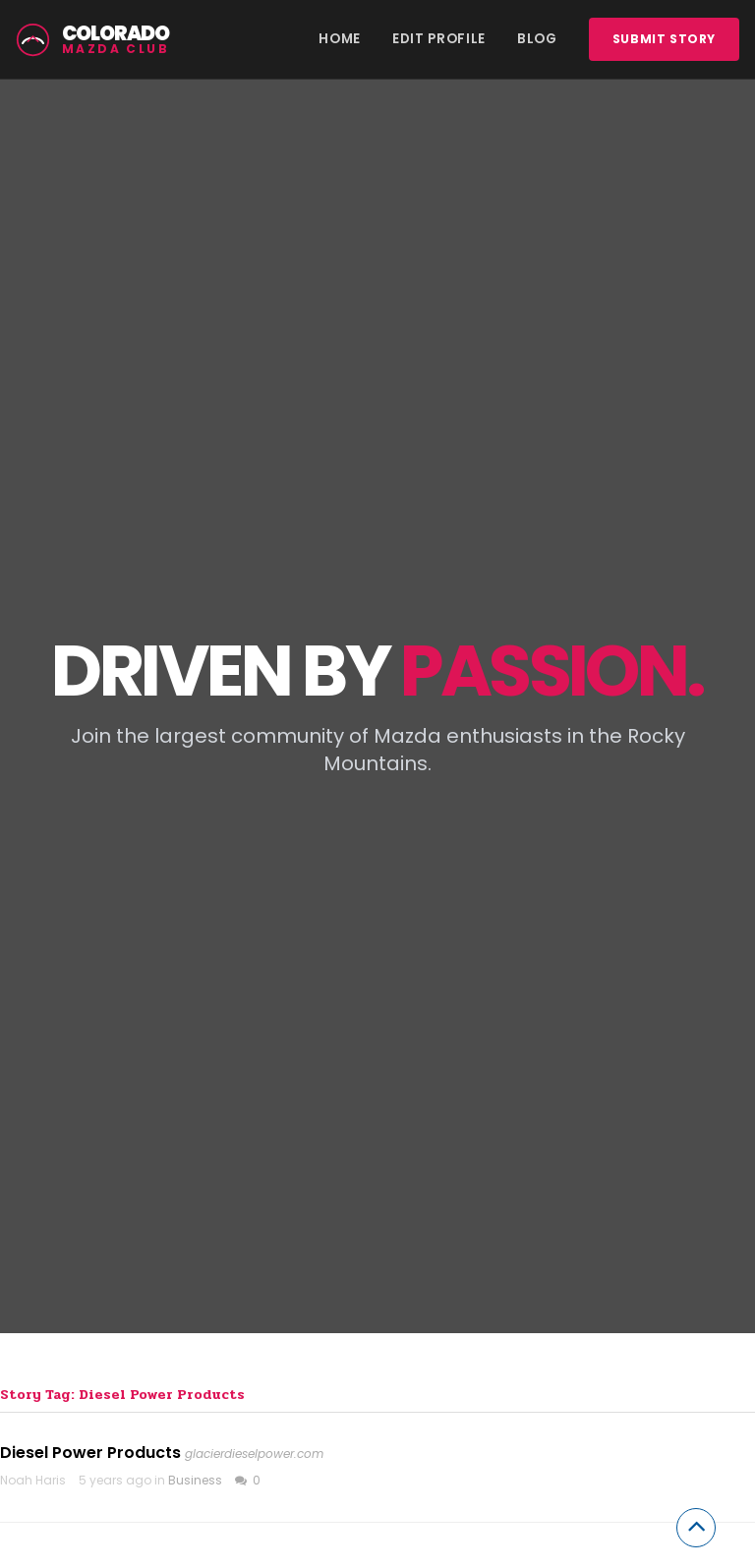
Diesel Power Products (90, 1452)
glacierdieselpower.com (254, 1453)
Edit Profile (439, 38)
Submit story (664, 38)
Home (340, 38)
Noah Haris (33, 1480)
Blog (537, 38)
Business (195, 1480)
